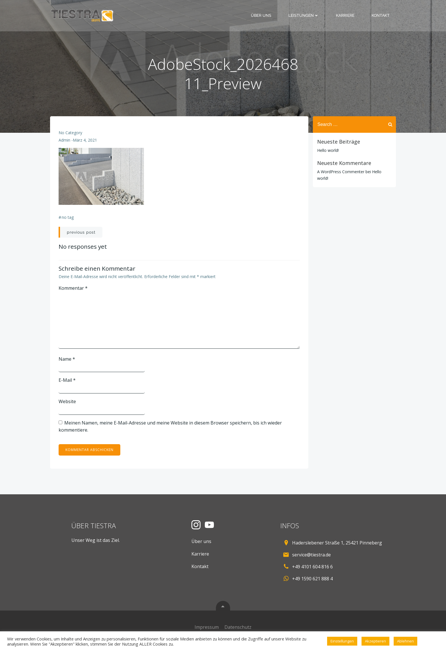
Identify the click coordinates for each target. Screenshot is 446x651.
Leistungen (303, 15)
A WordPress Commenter (340, 171)
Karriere (345, 15)
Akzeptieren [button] (375, 641)
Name (67, 359)
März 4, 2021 (85, 140)
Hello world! (328, 150)
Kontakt (380, 15)
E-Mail (67, 380)
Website (67, 401)
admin (64, 140)
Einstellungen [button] (342, 641)
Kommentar (73, 288)
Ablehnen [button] (405, 641)
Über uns (261, 15)
